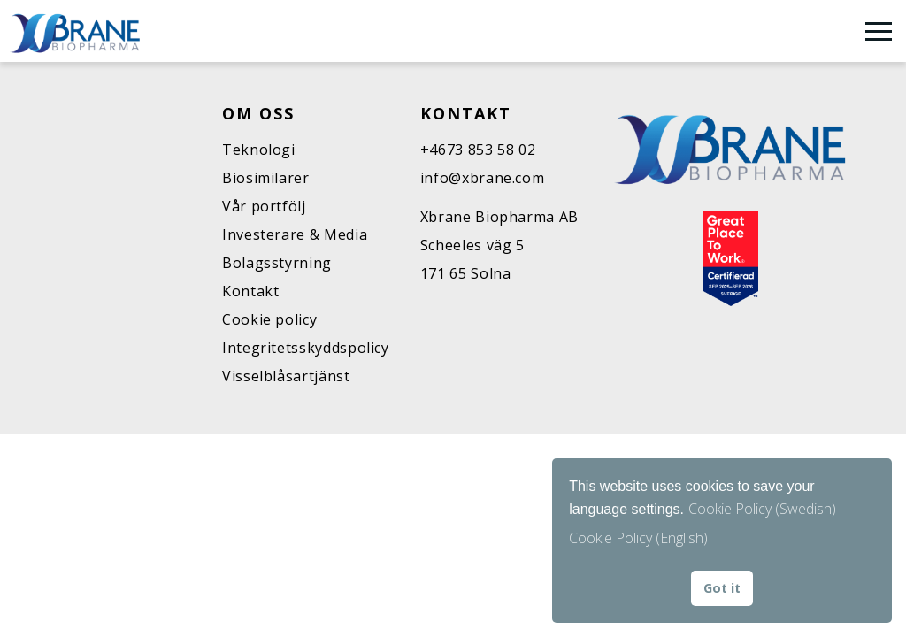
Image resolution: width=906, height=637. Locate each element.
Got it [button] (722, 587)
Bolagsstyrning (277, 262)
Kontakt (250, 291)
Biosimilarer (266, 178)
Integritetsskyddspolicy (305, 347)
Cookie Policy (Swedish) (762, 508)
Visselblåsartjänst (286, 376)
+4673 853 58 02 (478, 149)
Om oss (258, 113)
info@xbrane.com (482, 178)
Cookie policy (269, 319)
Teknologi (259, 149)
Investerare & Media (294, 234)
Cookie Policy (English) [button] (638, 538)
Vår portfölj (264, 206)
